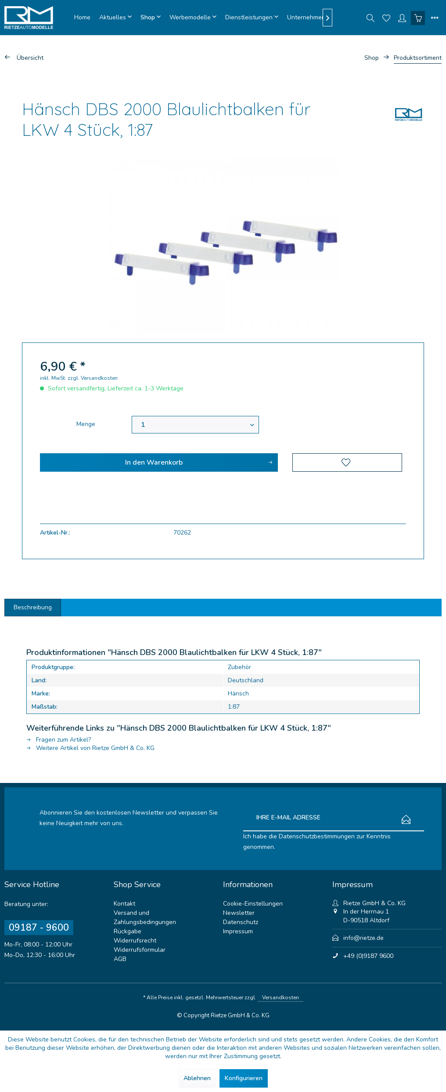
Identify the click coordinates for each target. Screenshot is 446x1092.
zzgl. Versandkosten (93, 378)
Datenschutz (240, 922)
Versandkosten (280, 997)
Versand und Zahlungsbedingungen (145, 917)
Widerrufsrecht (135, 940)
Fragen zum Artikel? (58, 739)
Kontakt (124, 903)
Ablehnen (197, 1078)
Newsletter (239, 913)
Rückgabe (127, 931)
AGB (120, 959)
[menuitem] (82, 17)
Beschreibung (33, 607)
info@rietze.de (363, 938)
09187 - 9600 (39, 927)
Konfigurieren (244, 1078)
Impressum (238, 931)
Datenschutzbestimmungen (317, 836)
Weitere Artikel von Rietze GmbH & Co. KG (90, 748)
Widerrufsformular (139, 950)
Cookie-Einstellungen (253, 903)
